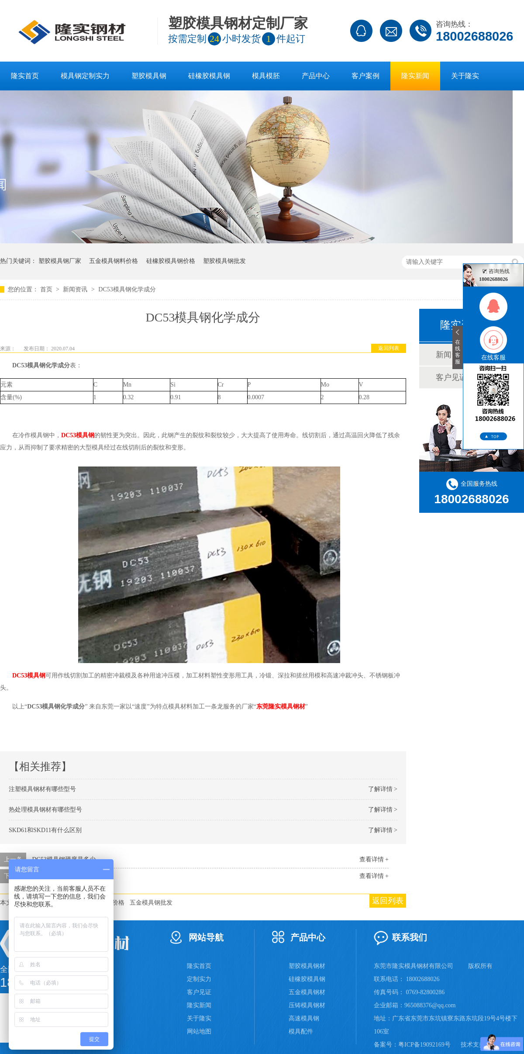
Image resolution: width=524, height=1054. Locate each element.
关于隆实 (465, 75)
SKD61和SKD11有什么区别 (45, 830)
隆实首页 (25, 75)
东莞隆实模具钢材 (280, 706)
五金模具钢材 (307, 992)
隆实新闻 (415, 75)
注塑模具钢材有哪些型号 (42, 789)
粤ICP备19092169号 (424, 1044)
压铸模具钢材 (307, 1005)
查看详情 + (374, 859)
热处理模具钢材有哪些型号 (45, 809)
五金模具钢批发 (151, 902)
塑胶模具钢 (148, 75)
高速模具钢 (304, 1018)
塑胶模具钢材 (307, 966)
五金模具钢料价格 (113, 261)
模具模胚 (266, 75)
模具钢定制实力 (85, 75)
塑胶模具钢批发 (224, 261)
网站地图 (199, 1031)
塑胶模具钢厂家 (59, 261)
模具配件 (301, 1031)
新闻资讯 (76, 289)
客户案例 (365, 75)
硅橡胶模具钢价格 (170, 261)
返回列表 (388, 348)
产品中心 (316, 75)
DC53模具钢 (77, 435)
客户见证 (199, 992)
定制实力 (199, 979)
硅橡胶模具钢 (209, 75)
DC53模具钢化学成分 (126, 289)
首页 (47, 289)
